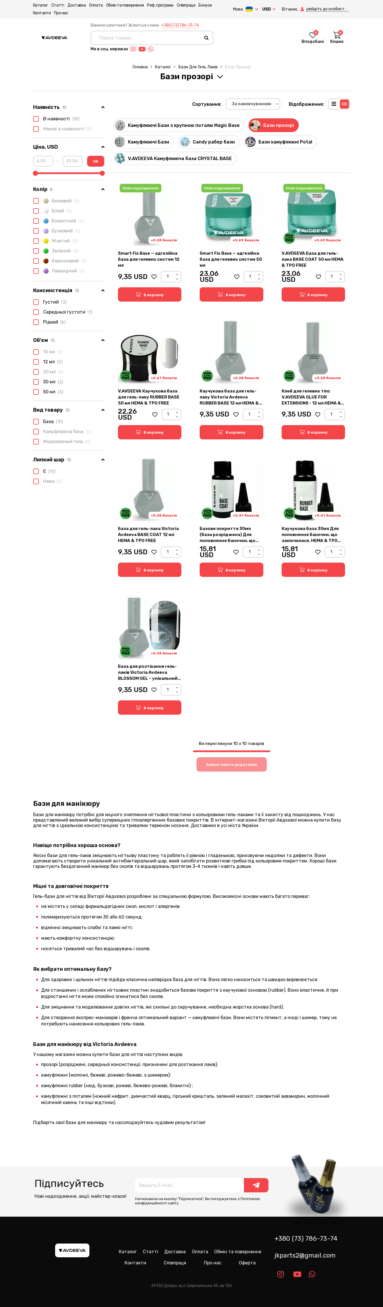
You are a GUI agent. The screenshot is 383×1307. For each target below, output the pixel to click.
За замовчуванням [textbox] (251, 103)
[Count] (167, 277)
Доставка (76, 5)
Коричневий (60, 261)
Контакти (42, 13)
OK (96, 161)
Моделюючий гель (62, 442)
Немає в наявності (62, 129)
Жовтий (55, 241)
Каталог (40, 5)
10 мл (48, 352)
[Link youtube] (144, 49)
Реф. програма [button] (160, 5)
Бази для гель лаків (198, 66)
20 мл (48, 372)
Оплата (96, 5)
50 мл (48, 392)
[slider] (35, 173)
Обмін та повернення (125, 5)
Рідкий (49, 322)
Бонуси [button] (205, 5)
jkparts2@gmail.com (305, 1255)
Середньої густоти (62, 312)
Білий (52, 211)
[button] (302, 9)
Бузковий (57, 231)
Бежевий (56, 201)
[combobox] (253, 104)
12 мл (48, 362)
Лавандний (59, 271)
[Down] (177, 279)
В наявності (56, 119)
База (48, 422)
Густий (50, 302)
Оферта (247, 1263)
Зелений (56, 251)
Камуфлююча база (62, 432)
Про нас (61, 13)
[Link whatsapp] (153, 49)
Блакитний (58, 221)
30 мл (48, 382)
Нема (47, 481)
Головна (140, 66)
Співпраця (186, 5)
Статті (57, 5)
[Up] (177, 274)
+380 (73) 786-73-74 (179, 25)
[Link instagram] (135, 49)
